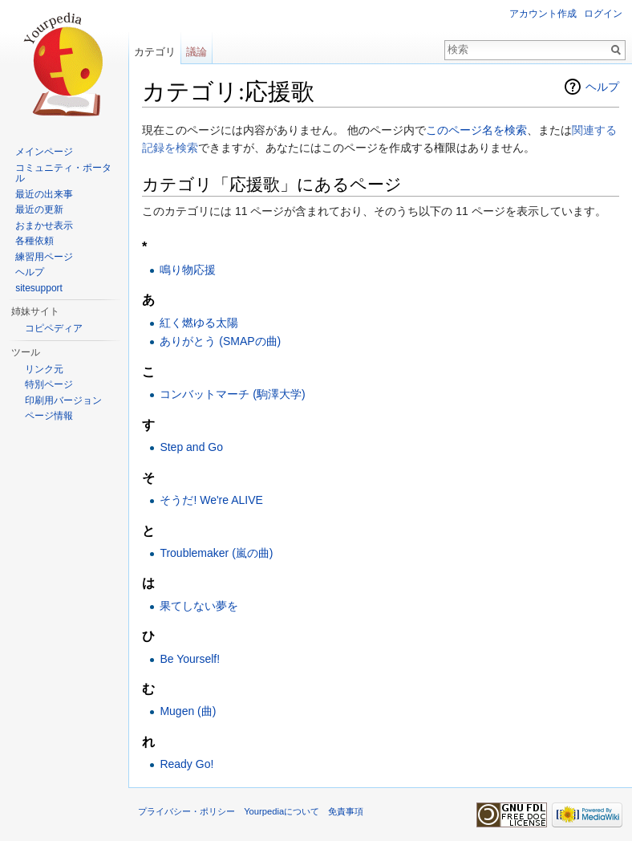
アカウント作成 (543, 13)
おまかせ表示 (44, 225)
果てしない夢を (199, 605)
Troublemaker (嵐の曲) (216, 552)
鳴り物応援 (188, 269)
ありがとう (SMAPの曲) (220, 341)
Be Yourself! (190, 658)
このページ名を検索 (476, 130)
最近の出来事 (44, 194)
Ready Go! (186, 764)
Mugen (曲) (188, 711)
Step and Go (191, 447)
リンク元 (44, 369)
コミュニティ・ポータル (63, 173)
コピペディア (54, 328)
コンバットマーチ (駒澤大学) (232, 394)
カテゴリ (155, 52)
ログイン (603, 13)
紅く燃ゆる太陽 (199, 322)
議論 (196, 52)
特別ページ (49, 384)
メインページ (44, 151)
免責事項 (345, 811)
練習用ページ (44, 256)
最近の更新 (39, 209)
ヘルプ (602, 86)
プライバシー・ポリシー (186, 811)
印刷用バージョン (63, 400)
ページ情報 (49, 415)
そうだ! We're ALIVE (211, 500)
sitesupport (39, 288)
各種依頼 (34, 240)
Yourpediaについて (281, 811)
